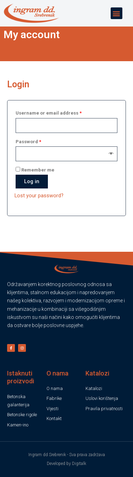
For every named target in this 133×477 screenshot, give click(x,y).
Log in (31, 189)
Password (28, 149)
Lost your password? (39, 203)
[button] (116, 13)
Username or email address (49, 121)
